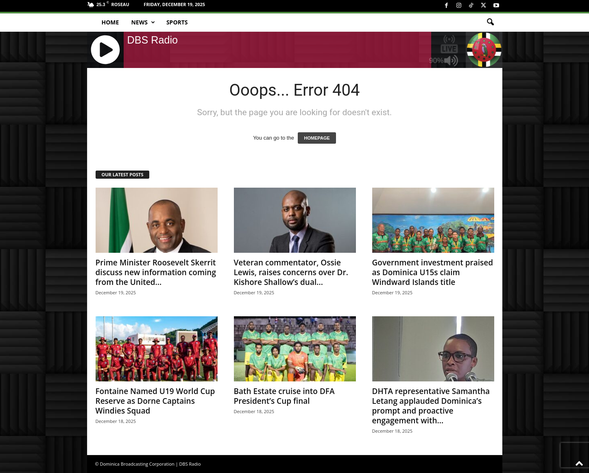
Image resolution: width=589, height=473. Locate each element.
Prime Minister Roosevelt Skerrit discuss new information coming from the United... (156, 272)
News (143, 22)
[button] (490, 22)
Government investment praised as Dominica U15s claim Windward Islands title (432, 272)
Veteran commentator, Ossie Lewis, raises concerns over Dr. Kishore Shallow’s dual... (291, 272)
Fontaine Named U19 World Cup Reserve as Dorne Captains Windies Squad (155, 401)
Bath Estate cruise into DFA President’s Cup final (284, 396)
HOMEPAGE (316, 138)
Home (110, 22)
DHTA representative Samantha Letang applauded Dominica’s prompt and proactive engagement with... (431, 406)
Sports (177, 22)
